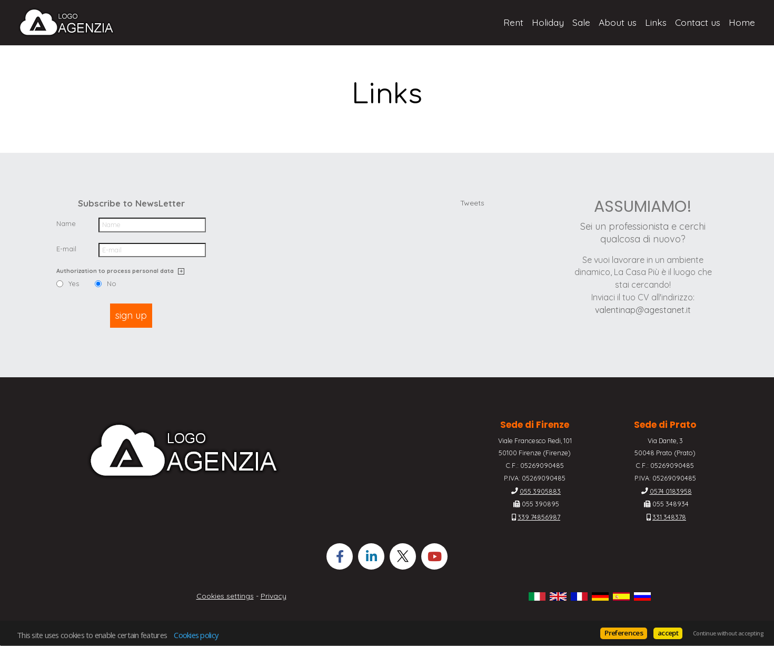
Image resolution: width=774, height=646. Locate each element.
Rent (513, 22)
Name (66, 223)
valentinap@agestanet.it (643, 310)
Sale (581, 22)
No (111, 283)
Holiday (548, 22)
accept (668, 633)
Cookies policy (196, 635)
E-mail (66, 248)
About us (618, 22)
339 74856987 (539, 517)
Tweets (472, 203)
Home (742, 22)
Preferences (623, 633)
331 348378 (669, 517)
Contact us (697, 22)
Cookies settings (225, 596)
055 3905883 (540, 491)
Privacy (273, 596)
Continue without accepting (728, 633)
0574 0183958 (671, 491)
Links (656, 22)
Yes (73, 283)
